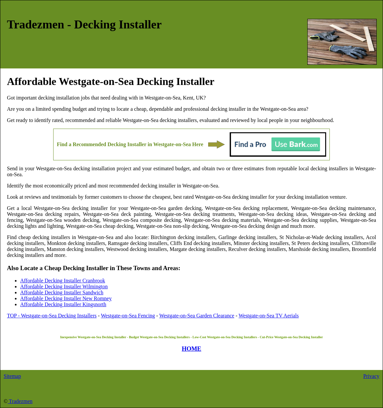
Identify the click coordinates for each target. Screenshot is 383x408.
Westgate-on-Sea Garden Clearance (196, 315)
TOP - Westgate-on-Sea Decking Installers (51, 315)
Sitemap (12, 376)
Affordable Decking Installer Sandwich (61, 292)
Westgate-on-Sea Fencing (128, 315)
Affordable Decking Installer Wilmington (64, 286)
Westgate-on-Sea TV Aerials (269, 315)
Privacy (371, 376)
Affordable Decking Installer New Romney (66, 298)
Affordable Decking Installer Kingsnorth (63, 304)
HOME (191, 348)
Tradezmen (20, 401)
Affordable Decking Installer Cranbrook (62, 280)
